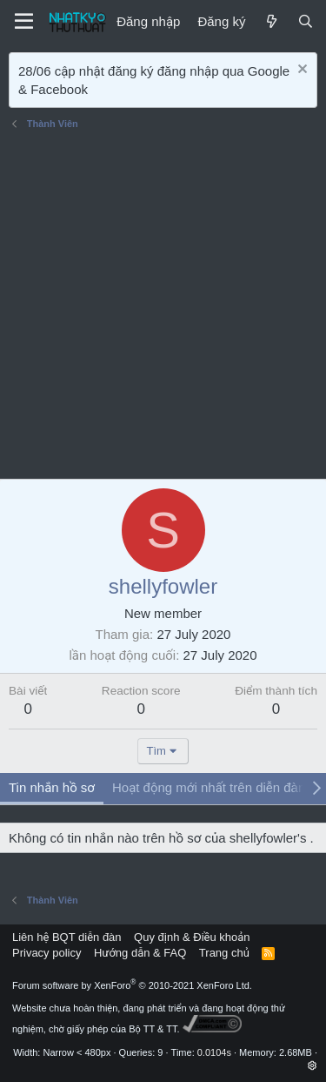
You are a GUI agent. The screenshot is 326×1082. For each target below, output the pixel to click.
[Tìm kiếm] (306, 21)
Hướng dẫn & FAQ (140, 952)
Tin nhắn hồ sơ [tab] (52, 787)
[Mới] (271, 21)
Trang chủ (224, 952)
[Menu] (23, 22)
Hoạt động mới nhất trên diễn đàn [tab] (208, 787)
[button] (312, 1065)
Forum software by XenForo (132, 985)
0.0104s (214, 1052)
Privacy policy (46, 952)
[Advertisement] (163, 307)
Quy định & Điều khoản (191, 937)
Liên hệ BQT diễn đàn (67, 937)
